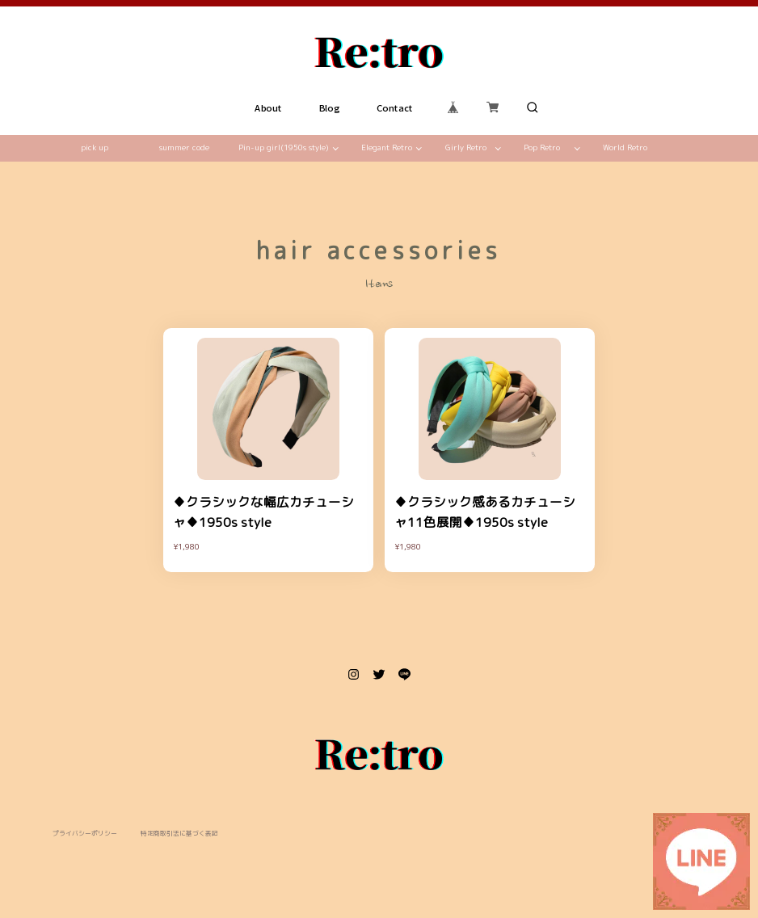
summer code (184, 147)
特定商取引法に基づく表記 (179, 833)
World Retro (625, 147)
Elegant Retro (386, 147)
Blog (329, 107)
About (269, 107)
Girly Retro (465, 147)
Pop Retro (542, 147)
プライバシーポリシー (85, 833)
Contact (395, 107)
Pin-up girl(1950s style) (283, 147)
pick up (94, 147)
